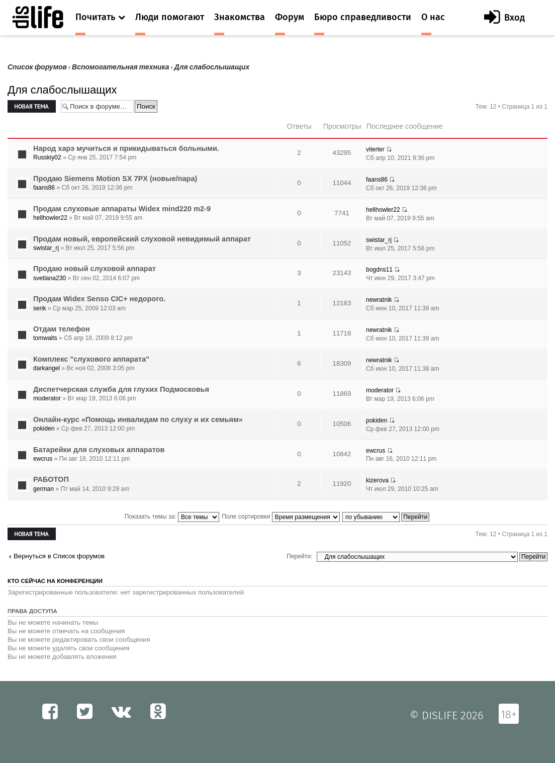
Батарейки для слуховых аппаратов (98, 450)
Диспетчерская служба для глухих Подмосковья (121, 389)
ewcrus (42, 458)
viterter (375, 149)
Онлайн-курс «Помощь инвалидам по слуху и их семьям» (138, 419)
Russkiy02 (47, 157)
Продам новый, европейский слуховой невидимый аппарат (142, 239)
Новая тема (32, 106)
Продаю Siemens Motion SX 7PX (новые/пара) (115, 179)
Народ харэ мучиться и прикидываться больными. (126, 148)
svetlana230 (49, 278)
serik (39, 308)
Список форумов (37, 67)
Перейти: (299, 556)
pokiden (43, 428)
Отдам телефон (61, 329)
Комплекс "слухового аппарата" (91, 359)
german (43, 488)
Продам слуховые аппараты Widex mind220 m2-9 (122, 209)
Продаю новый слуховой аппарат (94, 269)
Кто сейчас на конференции (55, 581)
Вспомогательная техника (120, 67)
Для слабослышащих (212, 67)
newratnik (379, 299)
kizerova (377, 480)
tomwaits (45, 338)
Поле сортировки (280, 516)
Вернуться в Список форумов (59, 556)
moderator (47, 398)
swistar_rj (46, 247)
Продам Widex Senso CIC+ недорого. (99, 299)
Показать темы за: (172, 516)
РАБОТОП (51, 479)
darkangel (46, 368)
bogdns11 (379, 269)
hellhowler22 (50, 217)
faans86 (44, 187)
